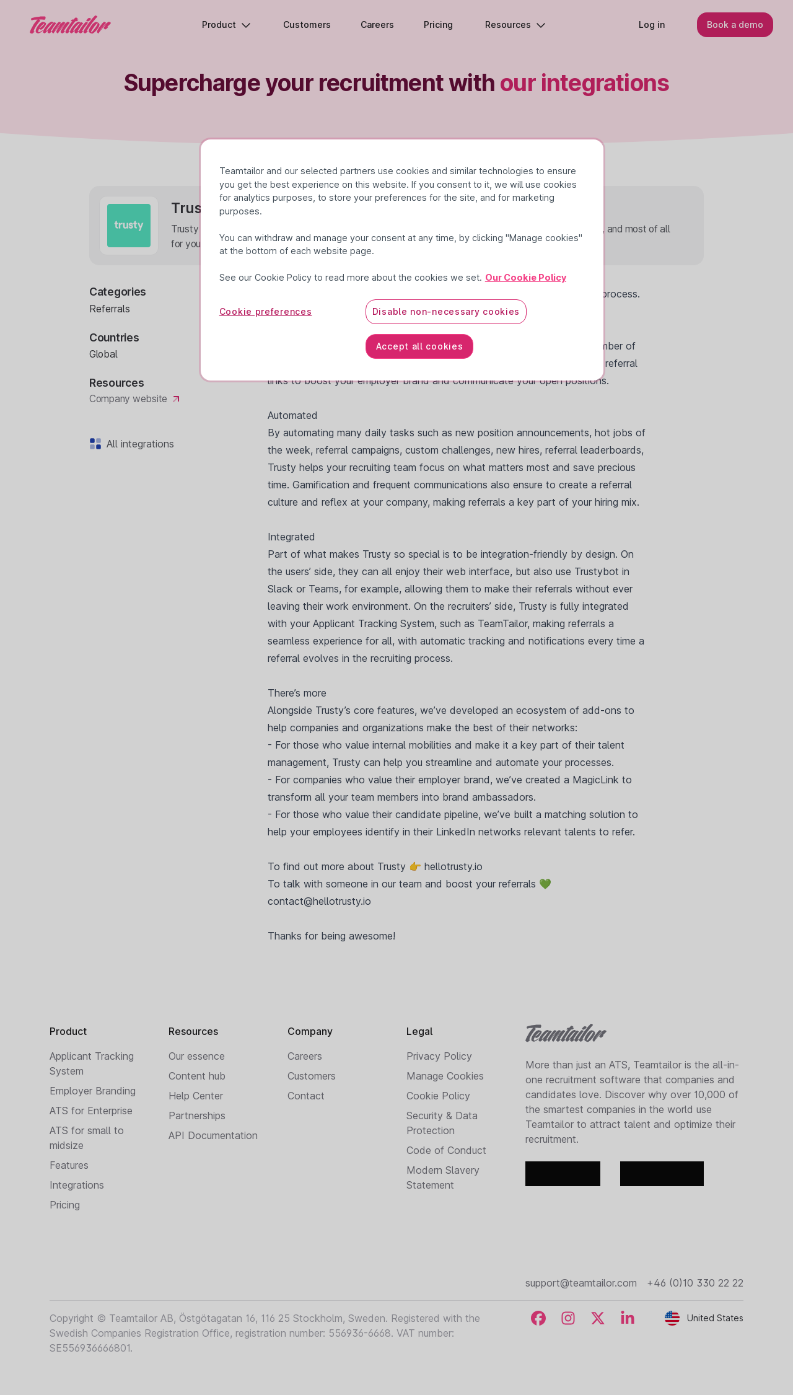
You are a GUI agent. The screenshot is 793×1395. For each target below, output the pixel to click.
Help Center (196, 1095)
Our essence (197, 1056)
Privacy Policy (439, 1056)
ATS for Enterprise (91, 1110)
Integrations (77, 1185)
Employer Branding (93, 1091)
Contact (306, 1095)
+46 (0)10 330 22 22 (695, 1283)
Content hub (197, 1076)
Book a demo (735, 24)
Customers (311, 1076)
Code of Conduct (446, 1150)
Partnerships (197, 1115)
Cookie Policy (438, 1095)
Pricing (65, 1205)
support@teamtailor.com (581, 1283)
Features (69, 1165)
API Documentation (213, 1135)
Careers (304, 1056)
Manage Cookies (445, 1076)
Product (226, 24)
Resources (515, 24)
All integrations (137, 444)
